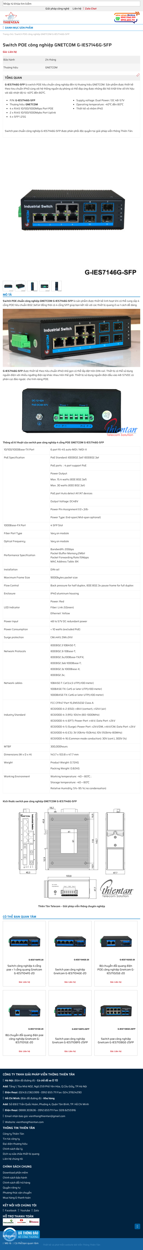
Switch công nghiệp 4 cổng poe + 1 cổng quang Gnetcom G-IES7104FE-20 (24, 969)
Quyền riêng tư (11, 1188)
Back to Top (137, 1228)
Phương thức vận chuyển (17, 1193)
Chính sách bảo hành (15, 1178)
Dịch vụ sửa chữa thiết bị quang (21, 1154)
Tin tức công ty (11, 1139)
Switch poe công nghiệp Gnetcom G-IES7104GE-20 (70, 971)
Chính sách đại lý (13, 1149)
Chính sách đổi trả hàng (16, 1183)
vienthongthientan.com (30, 1122)
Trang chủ (8, 34)
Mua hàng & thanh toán (17, 1198)
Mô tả (8, 1243)
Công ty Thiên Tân (13, 1134)
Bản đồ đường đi (24, 1080)
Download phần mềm (15, 1173)
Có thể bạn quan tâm (27, 1243)
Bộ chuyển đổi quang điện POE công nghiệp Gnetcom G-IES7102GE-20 (115, 969)
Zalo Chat (90, 9)
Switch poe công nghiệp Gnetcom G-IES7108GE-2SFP (116, 1040)
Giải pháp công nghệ (57, 9)
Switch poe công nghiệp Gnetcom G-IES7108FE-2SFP (70, 1040)
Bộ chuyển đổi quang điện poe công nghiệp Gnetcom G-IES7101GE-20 (24, 1038)
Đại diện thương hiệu (15, 1144)
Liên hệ (77, 9)
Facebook (11, 1210)
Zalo (36, 1210)
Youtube (25, 1210)
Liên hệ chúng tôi (13, 1159)
